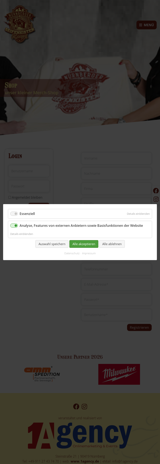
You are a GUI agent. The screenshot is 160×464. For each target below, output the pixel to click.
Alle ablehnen (112, 244)
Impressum (89, 253)
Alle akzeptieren (83, 244)
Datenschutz (72, 253)
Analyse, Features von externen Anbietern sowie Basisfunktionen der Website (81, 225)
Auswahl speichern (52, 244)
